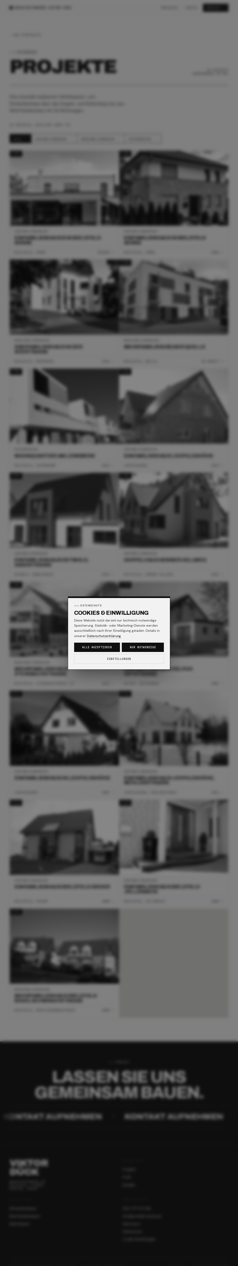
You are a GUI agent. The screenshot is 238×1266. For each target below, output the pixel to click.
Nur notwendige (143, 647)
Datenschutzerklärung (104, 636)
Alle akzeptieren (97, 647)
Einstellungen (119, 658)
